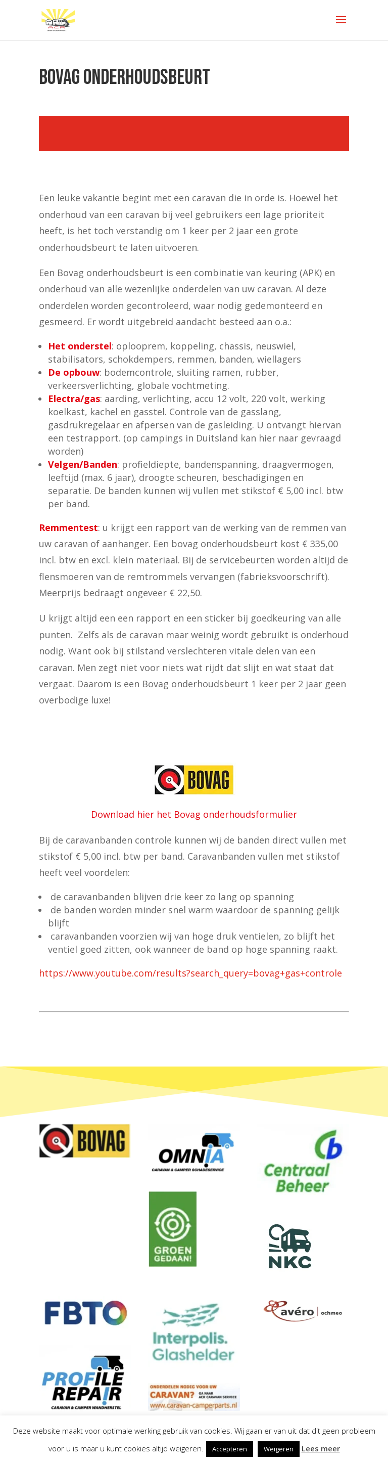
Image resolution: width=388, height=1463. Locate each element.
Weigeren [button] (279, 1448)
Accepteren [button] (229, 1448)
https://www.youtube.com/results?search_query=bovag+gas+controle (190, 973)
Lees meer (321, 1448)
